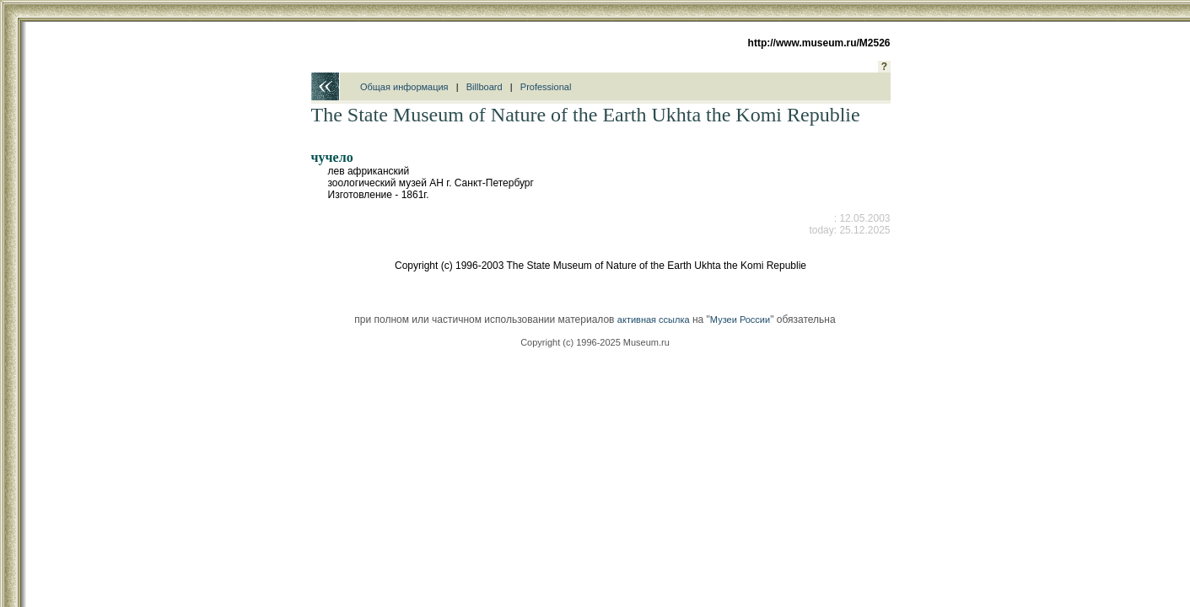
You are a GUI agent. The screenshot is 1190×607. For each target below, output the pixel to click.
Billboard (484, 87)
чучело (332, 157)
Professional (546, 87)
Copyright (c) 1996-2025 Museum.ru (595, 342)
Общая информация (404, 87)
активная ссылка (653, 319)
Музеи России (740, 319)
